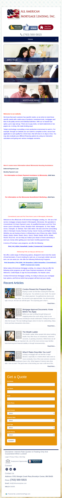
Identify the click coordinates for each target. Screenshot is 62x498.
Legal (6, 457)
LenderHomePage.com (23, 494)
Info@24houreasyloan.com (18, 483)
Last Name (10, 388)
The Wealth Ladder (30, 332)
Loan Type (10, 424)
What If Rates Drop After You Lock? (37, 352)
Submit (11, 441)
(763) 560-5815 (18, 479)
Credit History (11, 431)
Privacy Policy (14, 457)
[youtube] (10, 469)
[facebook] (7, 469)
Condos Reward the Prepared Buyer (37, 289)
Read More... (52, 303)
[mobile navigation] (31, 39)
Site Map (22, 457)
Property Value (11, 417)
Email (9, 395)
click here (51, 175)
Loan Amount (11, 410)
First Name (10, 381)
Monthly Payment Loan (11, 172)
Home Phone (11, 403)
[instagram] (14, 469)
